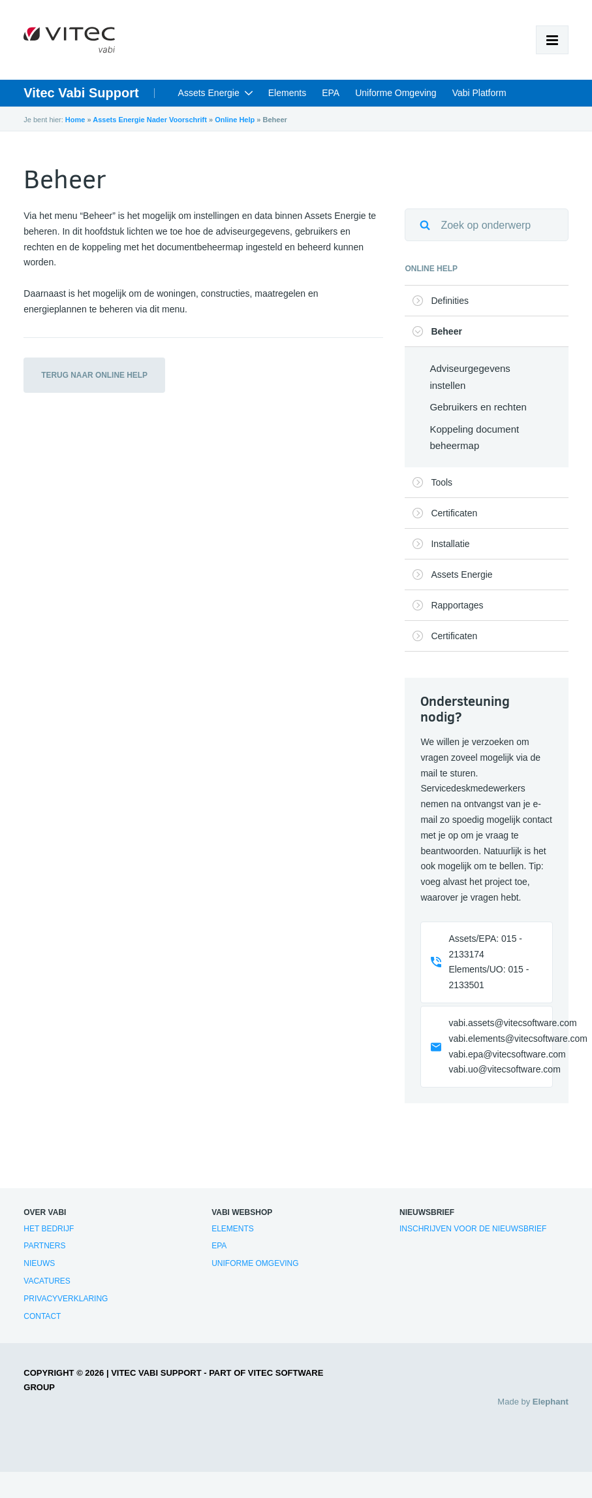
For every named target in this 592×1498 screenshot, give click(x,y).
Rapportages (457, 605)
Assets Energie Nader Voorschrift (150, 120)
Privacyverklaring (65, 1298)
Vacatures (46, 1281)
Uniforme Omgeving (396, 93)
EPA (330, 93)
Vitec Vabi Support (80, 93)
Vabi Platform (479, 93)
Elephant (551, 1401)
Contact (42, 1316)
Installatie (450, 544)
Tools (441, 482)
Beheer (446, 331)
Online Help (235, 120)
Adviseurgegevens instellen (469, 377)
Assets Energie (209, 93)
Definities (450, 300)
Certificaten (454, 513)
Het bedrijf (48, 1228)
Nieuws (39, 1263)
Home (75, 120)
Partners (44, 1245)
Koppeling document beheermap (474, 438)
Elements (287, 93)
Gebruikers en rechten (477, 406)
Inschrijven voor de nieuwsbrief (472, 1228)
